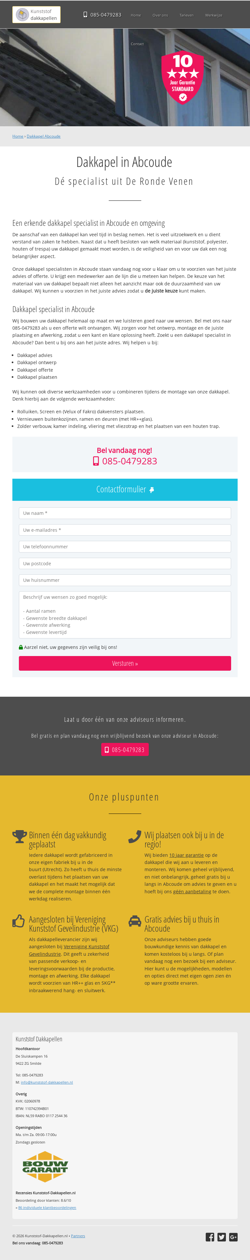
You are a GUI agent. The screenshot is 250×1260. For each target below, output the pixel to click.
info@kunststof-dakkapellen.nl (47, 1082)
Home (17, 136)
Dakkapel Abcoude (44, 136)
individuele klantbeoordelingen (47, 1207)
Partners (78, 1235)
